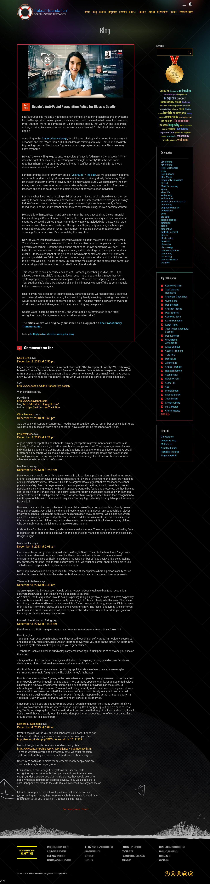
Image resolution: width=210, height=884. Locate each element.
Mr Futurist (166, 444)
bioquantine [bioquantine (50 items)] (182, 94)
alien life (165, 192)
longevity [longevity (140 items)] (173, 125)
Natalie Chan (172, 378)
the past (91, 174)
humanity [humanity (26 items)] (189, 114)
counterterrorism (169, 259)
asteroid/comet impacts (173, 201)
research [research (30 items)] (177, 133)
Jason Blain (171, 398)
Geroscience (167, 436)
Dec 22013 (26, 107)
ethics (43, 334)
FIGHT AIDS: (52, 856)
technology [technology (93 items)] (183, 136)
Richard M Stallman (29, 723)
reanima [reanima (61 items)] (171, 129)
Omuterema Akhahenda (171, 341)
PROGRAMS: (163, 856)
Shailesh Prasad (173, 308)
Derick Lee (170, 358)
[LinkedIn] (179, 873)
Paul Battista (172, 312)
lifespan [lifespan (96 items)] (163, 125)
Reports (123, 12)
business (165, 241)
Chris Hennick (25, 414)
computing (166, 253)
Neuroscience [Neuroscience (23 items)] (188, 126)
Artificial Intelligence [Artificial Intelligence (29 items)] (170, 95)
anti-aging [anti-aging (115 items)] (184, 91)
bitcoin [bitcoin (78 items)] (178, 102)
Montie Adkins (172, 402)
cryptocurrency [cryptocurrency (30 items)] (177, 106)
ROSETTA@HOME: (55, 861)
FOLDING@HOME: (128, 856)
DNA (163, 171)
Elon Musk (166, 177)
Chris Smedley (172, 410)
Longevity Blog (168, 440)
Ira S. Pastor (171, 406)
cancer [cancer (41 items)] (170, 106)
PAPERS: (88, 861)
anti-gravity (166, 195)
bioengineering (168, 219)
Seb (167, 386)
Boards (102, 12)
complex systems (170, 250)
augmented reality (170, 207)
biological (166, 223)
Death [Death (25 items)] (188, 106)
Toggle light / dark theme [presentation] (190, 4)
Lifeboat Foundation (36, 873)
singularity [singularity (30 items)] (187, 133)
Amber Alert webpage (54, 138)
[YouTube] (184, 873)
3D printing (166, 161)
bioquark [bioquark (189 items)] (170, 98)
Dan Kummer (172, 335)
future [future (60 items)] (181, 109)
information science (54, 334)
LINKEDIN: (126, 847)
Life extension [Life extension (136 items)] (180, 121)
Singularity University (172, 180)
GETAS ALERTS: (165, 847)
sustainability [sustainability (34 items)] (171, 137)
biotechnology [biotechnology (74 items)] (167, 102)
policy (65, 334)
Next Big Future (169, 448)
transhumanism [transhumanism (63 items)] (170, 140)
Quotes (173, 12)
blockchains (167, 238)
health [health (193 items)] (167, 113)
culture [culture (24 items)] (185, 106)
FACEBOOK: (52, 847)
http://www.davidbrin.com (32, 400)
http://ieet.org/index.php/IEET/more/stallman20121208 (49, 739)
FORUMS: (125, 861)
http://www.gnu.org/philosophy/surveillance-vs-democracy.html (54, 748)
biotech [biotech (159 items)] (181, 98)
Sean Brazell (171, 374)
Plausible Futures (170, 451)
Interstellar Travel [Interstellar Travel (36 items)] (185, 118)
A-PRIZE (133, 12)
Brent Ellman (171, 390)
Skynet (164, 183)
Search (189, 52)
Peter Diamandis (169, 167)
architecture (167, 198)
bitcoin (164, 235)
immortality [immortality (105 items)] (171, 117)
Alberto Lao (171, 362)
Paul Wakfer (24, 433)
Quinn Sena (171, 300)
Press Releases (186, 12)
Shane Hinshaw (173, 366)
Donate (142, 12)
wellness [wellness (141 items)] (182, 140)
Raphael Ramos (173, 370)
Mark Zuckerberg (169, 186)
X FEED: (51, 852)
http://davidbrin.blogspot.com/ (41, 404)
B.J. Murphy (34, 334)
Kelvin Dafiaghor (174, 320)
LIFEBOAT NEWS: (91, 847)
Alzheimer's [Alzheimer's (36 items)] (174, 91)
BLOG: (87, 852)
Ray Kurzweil (167, 174)
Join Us (151, 12)
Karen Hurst (171, 324)
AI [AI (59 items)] (168, 91)
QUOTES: (162, 861)
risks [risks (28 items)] (182, 133)
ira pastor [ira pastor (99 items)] (166, 121)
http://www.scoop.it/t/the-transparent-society (43, 385)
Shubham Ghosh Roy (176, 296)
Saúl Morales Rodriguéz (172, 291)
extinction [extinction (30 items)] (175, 109)
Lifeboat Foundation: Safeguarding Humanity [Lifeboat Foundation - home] (42, 12)
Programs (112, 12)
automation (167, 210)
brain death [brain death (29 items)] (163, 106)
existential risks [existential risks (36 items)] (165, 109)
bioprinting (166, 229)
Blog (94, 12)
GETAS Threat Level (27, 853)
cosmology (166, 256)
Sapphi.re (63, 873)
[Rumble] (190, 873)
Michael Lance (172, 394)
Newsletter (162, 12)
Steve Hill (170, 382)
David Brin (23, 357)
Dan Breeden (171, 304)
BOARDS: (162, 852)
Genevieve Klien (173, 285)
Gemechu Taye (173, 316)
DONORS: (125, 852)
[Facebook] (167, 873)
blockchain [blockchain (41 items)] (186, 102)
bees (163, 213)
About (87, 12)
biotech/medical (169, 232)
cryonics (165, 262)
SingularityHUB (169, 455)
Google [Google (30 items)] (160, 114)
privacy (71, 334)
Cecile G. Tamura (174, 350)
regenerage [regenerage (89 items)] (182, 128)
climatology (167, 247)
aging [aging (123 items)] (163, 91)
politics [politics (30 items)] (164, 129)
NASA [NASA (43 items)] (182, 125)
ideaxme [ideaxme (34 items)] (162, 118)
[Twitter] (173, 873)
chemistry (166, 244)
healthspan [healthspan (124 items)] (179, 113)
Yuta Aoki (170, 354)
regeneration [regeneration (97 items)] (167, 132)
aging (164, 189)
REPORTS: (89, 856)
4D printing (166, 164)
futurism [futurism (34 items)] (188, 109)
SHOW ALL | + (165, 415)
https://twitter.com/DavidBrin (43, 407)
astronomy (166, 204)
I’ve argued (76, 174)
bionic (164, 225)
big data (165, 216)
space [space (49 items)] (163, 136)
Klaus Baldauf (172, 346)
